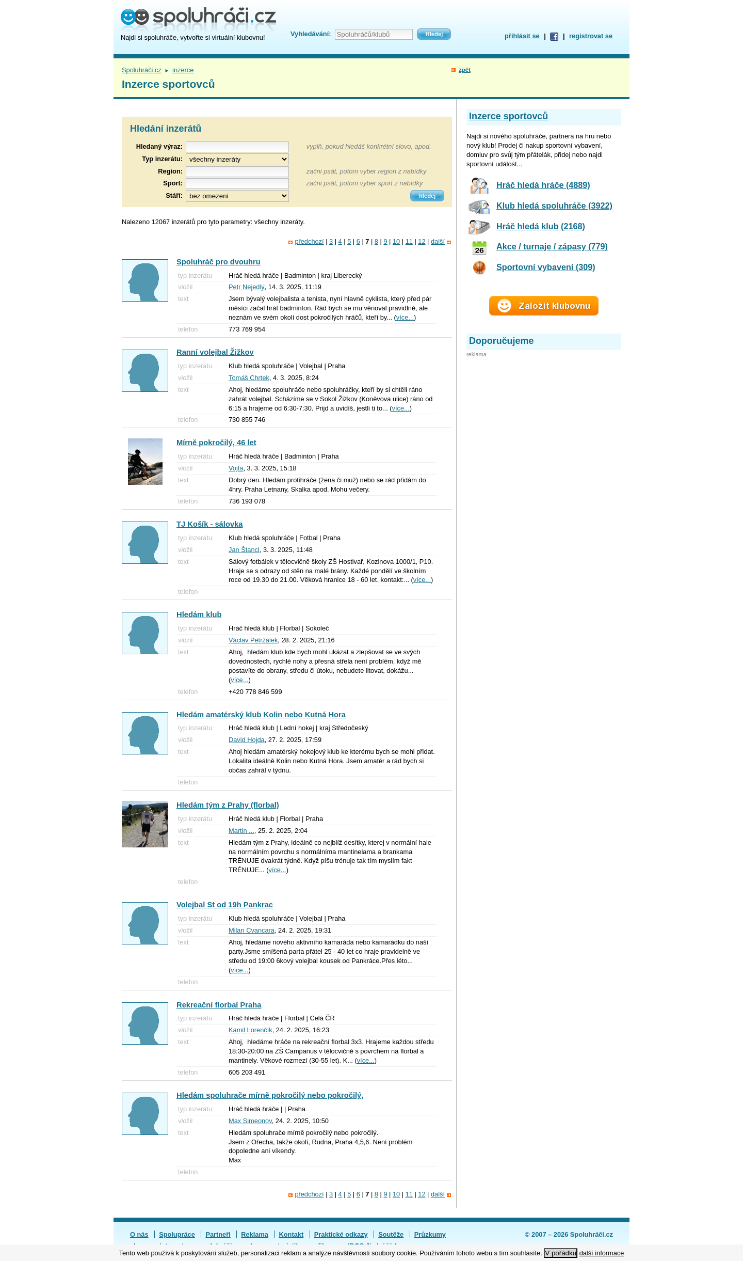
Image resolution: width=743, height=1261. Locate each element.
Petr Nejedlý (247, 287)
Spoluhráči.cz (141, 70)
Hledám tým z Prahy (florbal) (227, 805)
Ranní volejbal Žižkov (215, 352)
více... (405, 317)
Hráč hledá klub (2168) (540, 226)
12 (421, 241)
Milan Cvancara (251, 930)
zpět (465, 70)
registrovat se (590, 36)
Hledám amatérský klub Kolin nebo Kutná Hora (261, 715)
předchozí (309, 241)
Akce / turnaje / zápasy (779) (552, 246)
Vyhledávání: (310, 34)
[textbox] (237, 171)
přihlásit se (522, 36)
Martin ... (241, 830)
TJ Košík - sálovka (209, 524)
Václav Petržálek (253, 640)
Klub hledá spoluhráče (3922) (554, 205)
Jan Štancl (244, 550)
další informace (601, 1253)
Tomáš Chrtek (249, 378)
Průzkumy (430, 1234)
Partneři (217, 1234)
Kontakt (291, 1234)
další (438, 241)
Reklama (254, 1234)
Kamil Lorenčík (250, 1030)
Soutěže (390, 1234)
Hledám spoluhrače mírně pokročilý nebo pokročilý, (269, 1095)
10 (396, 241)
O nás (139, 1234)
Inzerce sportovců (508, 116)
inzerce (182, 70)
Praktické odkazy (341, 1234)
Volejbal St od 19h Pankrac (224, 905)
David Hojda (247, 740)
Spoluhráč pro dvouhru (218, 262)
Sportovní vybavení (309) (545, 267)
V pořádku (560, 1253)
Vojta (236, 468)
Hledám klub (199, 614)
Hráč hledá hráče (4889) (543, 185)
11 (409, 241)
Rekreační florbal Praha (218, 1005)
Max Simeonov (250, 1121)
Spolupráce (177, 1234)
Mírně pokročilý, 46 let (216, 442)
